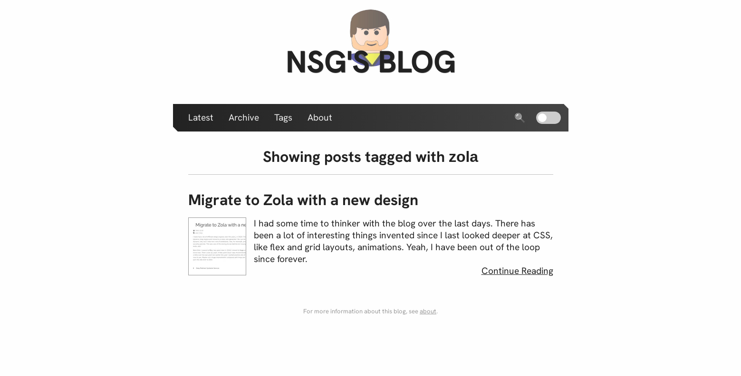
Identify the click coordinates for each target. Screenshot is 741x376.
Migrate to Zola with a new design (303, 200)
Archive (244, 117)
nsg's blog (371, 61)
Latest (200, 117)
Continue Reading (517, 271)
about (428, 311)
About (320, 117)
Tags (283, 117)
